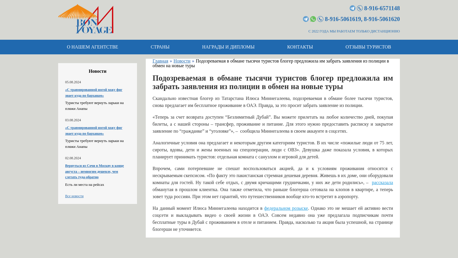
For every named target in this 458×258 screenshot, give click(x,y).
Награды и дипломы (228, 46)
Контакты (300, 46)
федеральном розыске (286, 208)
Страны (160, 46)
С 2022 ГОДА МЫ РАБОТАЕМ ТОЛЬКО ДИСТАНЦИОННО (354, 31)
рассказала (382, 182)
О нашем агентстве (92, 46)
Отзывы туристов (368, 46)
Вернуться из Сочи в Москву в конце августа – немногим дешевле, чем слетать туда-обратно (94, 171)
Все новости (74, 196)
